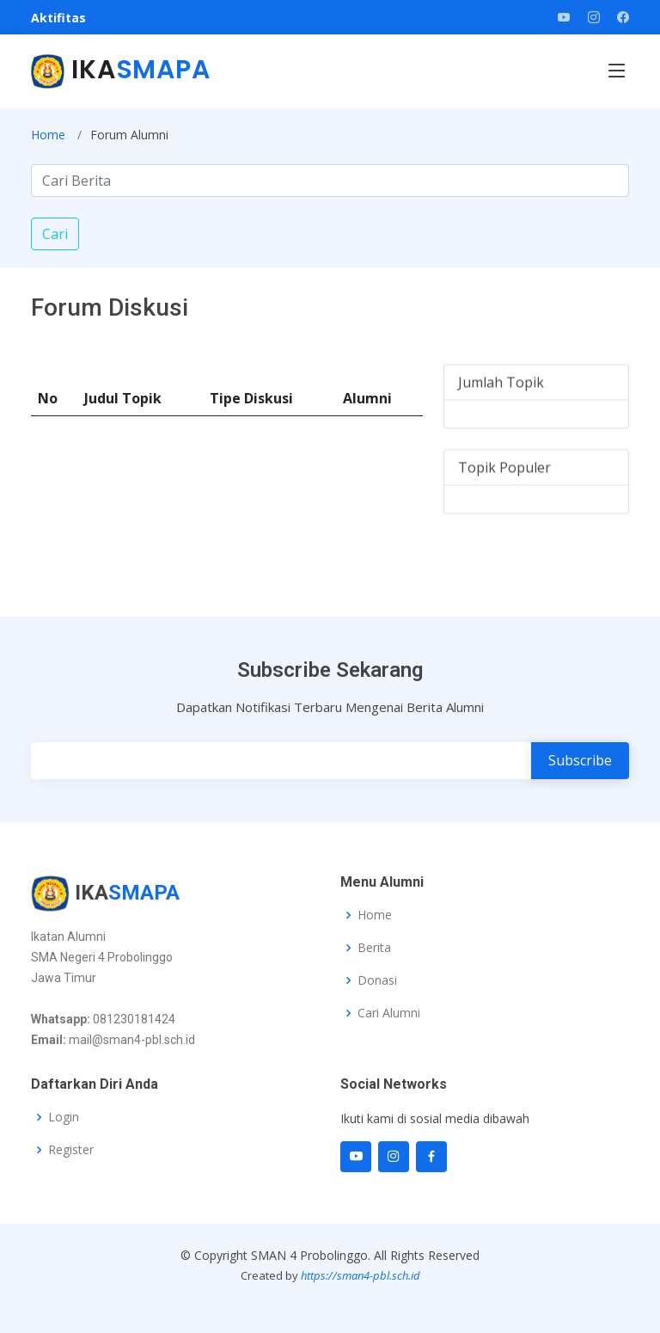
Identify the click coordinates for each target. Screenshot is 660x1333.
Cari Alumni (389, 1013)
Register (71, 1150)
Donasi (377, 980)
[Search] (330, 180)
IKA (121, 70)
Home (48, 134)
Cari (55, 233)
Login (63, 1117)
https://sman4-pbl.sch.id (360, 1275)
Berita (374, 948)
